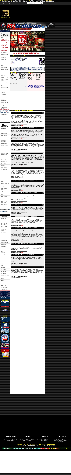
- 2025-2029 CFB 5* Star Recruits (4, 102)
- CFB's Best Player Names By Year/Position (5, 100)
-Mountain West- (6, 112)
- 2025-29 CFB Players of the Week (4, 80)
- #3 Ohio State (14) (4, 161)
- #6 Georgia (3, 261)
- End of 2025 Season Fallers (4, 65)
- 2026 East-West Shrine (4, 69)
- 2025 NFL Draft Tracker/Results (3, 128)
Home (4, 3)
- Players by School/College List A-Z (4, 105)
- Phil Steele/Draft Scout (4, 206)
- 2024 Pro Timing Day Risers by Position (4, 224)
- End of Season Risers (4, 234)
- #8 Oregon (2, 265)
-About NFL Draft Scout (4, 317)
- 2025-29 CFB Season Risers (4, 85)
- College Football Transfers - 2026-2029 (4, 95)
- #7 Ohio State (3, 263)
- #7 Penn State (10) (4, 169)
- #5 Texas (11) (3, 165)
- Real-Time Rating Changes (3, 97)
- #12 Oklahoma (3, 273)
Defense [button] (23, 3)
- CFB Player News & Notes (4, 199)
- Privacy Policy (3, 120)
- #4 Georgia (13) (3, 163)
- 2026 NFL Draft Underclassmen (3, 60)
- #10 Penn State (3, 269)
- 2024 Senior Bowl (4, 240)
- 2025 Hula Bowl (3, 147)
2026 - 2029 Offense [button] (16, 3)
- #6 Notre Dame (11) (4, 167)
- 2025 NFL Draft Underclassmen (3, 141)
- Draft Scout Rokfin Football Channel (4, 114)
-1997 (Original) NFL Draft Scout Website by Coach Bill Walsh (3, 298)
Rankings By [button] (9, 3)
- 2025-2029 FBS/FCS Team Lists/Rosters (5, 92)
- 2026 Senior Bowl (4, 67)
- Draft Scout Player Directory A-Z (4, 108)
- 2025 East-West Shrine (4, 145)
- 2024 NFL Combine (4, 232)
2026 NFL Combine (4, 52)
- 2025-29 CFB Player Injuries (4, 82)
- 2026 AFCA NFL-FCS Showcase (4, 71)
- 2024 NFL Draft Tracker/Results (3, 219)
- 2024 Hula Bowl (3, 244)
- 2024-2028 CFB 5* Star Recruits (4, 181)
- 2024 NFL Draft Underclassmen (3, 238)
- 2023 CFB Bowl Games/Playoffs (3, 246)
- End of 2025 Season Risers (4, 62)
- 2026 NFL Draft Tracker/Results (3, 57)
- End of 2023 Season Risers (4, 194)
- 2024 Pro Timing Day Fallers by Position (4, 226)
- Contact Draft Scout (4, 289)
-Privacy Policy (3, 319)
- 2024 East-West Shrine (4, 242)
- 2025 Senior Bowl (4, 143)
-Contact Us (2, 318)
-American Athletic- (5, 110)
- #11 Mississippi (3, 271)
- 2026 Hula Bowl (3, 75)
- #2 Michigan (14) (3, 159)
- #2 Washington (3, 254)
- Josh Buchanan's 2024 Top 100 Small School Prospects (4, 230)
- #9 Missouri (3, 267)
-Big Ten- (2, 210)
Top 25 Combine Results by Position (4, 54)
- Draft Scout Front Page (4, 37)
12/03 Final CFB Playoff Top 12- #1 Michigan (4, 252)
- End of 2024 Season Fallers (4, 138)
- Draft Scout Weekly (4, 204)
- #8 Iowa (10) (3, 171)
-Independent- (4, 111)
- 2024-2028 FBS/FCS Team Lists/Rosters (5, 183)
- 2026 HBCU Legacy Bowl (5, 77)
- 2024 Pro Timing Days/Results (3, 221)
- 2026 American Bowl (4, 73)
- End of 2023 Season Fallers (4, 196)
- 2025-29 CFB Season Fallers (4, 87)
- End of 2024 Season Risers (4, 136)
